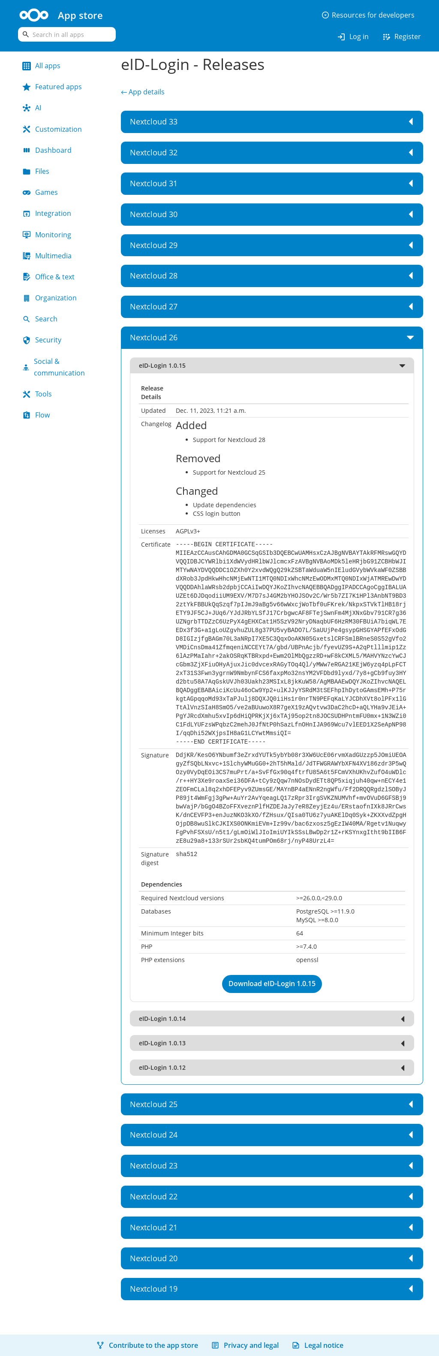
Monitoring (46, 234)
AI (31, 107)
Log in (353, 36)
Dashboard (47, 150)
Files (35, 171)
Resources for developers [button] (368, 15)
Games (40, 192)
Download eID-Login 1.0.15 (272, 983)
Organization (49, 298)
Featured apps (52, 86)
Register (401, 36)
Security (41, 340)
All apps (41, 65)
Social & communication (53, 367)
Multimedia (47, 255)
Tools (37, 394)
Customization (52, 129)
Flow (36, 415)
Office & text (48, 276)
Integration (46, 213)
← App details (143, 92)
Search (39, 319)
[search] (67, 34)
